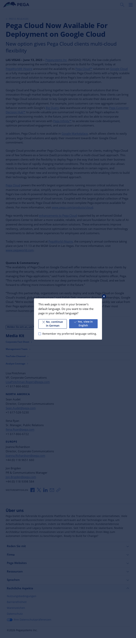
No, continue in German (52, 323)
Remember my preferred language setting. (69, 333)
